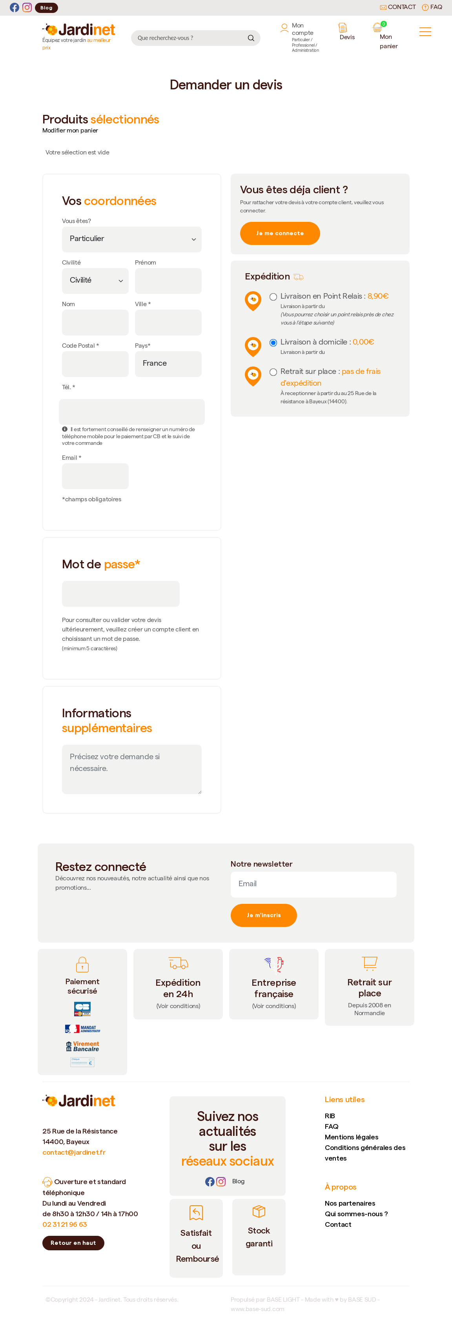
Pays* (142, 346)
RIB (330, 1115)
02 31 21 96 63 (64, 1224)
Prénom (145, 263)
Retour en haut (73, 1243)
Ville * (143, 305)
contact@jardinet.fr (73, 1152)
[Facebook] (14, 8)
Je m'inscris (264, 915)
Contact (398, 8)
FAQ (432, 7)
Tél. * (68, 388)
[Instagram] (27, 8)
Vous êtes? (76, 222)
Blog (46, 7)
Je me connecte (280, 233)
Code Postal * (80, 346)
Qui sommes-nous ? (356, 1213)
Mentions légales (351, 1137)
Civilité (71, 263)
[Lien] (238, 1182)
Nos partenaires (350, 1203)
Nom (68, 305)
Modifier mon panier (70, 131)
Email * (72, 458)
